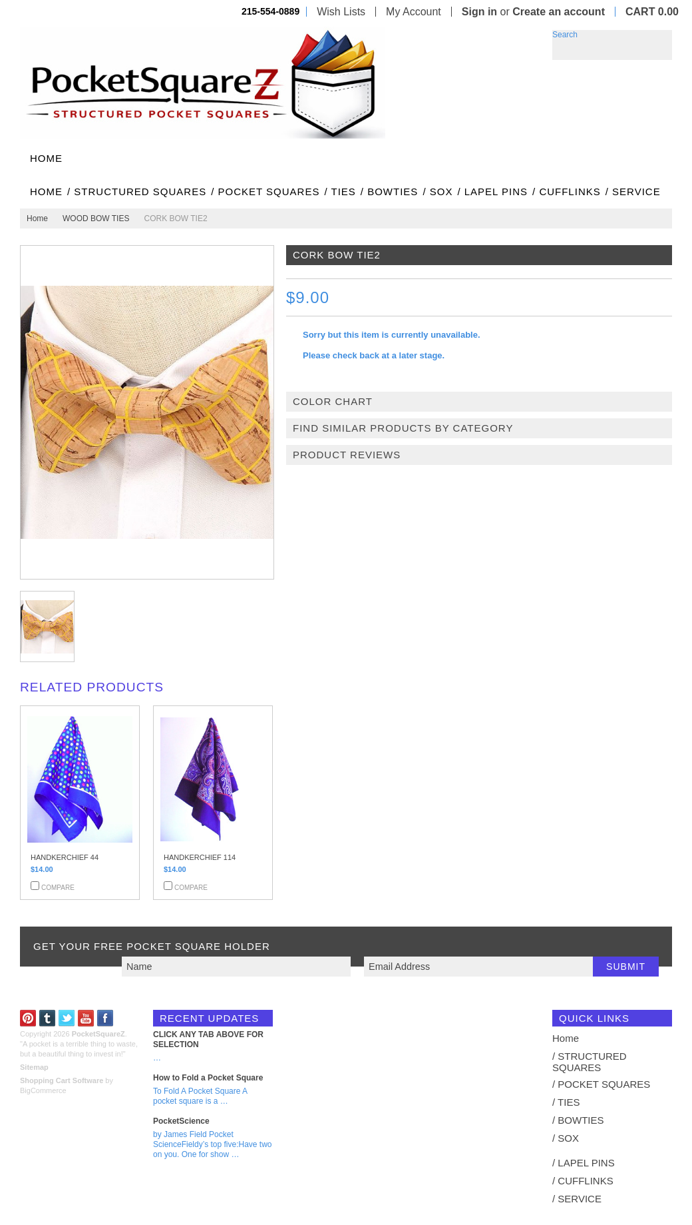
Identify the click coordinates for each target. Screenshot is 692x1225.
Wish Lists (341, 12)
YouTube (86, 1018)
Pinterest (28, 1018)
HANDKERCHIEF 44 (64, 857)
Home (37, 218)
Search (565, 34)
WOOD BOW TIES (96, 218)
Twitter (67, 1018)
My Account (413, 12)
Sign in (479, 11)
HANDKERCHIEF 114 (200, 857)
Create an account (558, 11)
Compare (58, 887)
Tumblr (47, 1018)
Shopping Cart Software (61, 1080)
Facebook (105, 1018)
